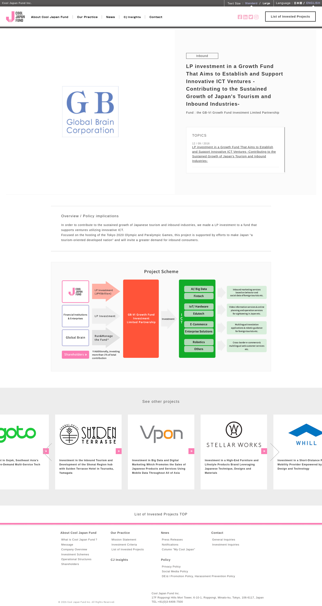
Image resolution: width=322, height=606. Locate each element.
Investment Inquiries (225, 544)
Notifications (170, 544)
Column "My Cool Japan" (178, 549)
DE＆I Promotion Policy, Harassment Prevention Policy (198, 576)
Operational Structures (76, 559)
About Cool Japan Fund (78, 532)
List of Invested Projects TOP (160, 514)
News (165, 532)
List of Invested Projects (290, 16)
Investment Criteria (124, 544)
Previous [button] (47, 452)
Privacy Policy (171, 566)
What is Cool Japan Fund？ (79, 539)
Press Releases (172, 539)
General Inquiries (223, 539)
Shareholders (70, 564)
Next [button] (275, 452)
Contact (217, 532)
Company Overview (74, 549)
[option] (88, 452)
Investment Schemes (75, 554)
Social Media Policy (175, 571)
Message (67, 544)
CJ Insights (119, 559)
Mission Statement (124, 539)
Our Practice (120, 532)
